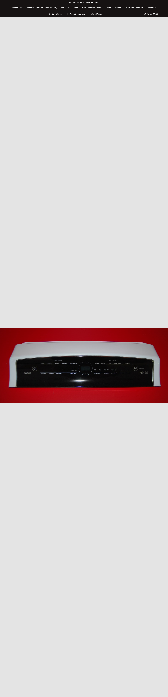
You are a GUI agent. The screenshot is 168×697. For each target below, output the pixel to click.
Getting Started (56, 14)
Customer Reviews (113, 8)
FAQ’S (75, 8)
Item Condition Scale (91, 8)
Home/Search (18, 8)
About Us (65, 8)
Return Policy (96, 14)
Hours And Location (134, 8)
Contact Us (151, 8)
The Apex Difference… (76, 14)
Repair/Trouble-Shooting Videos (41, 8)
